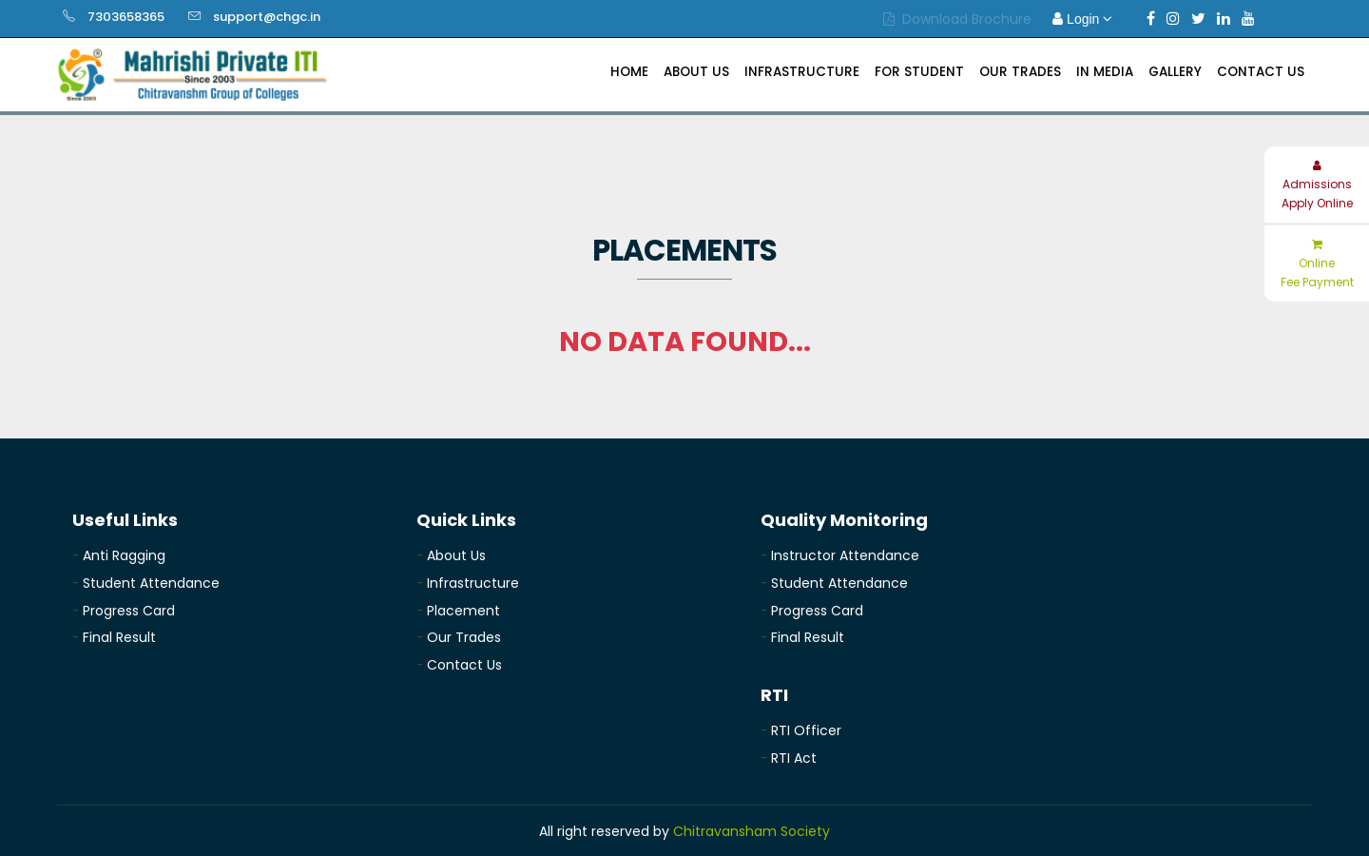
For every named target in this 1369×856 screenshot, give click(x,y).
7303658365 (125, 17)
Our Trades (1020, 72)
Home (629, 72)
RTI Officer (806, 730)
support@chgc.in (266, 17)
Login (1082, 19)
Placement (463, 610)
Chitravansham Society (751, 831)
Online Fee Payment (1317, 264)
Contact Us (1260, 72)
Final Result (119, 637)
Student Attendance (151, 583)
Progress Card (129, 610)
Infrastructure (801, 72)
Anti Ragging (124, 555)
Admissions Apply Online (1317, 185)
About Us (696, 72)
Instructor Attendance (845, 555)
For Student (919, 72)
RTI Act (794, 758)
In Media (1104, 72)
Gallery (1175, 72)
